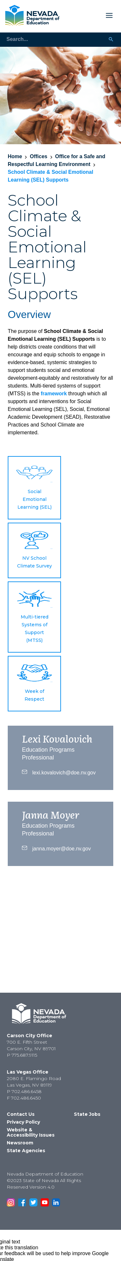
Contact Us (21, 1114)
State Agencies (26, 1150)
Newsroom (20, 1143)
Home (15, 156)
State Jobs (87, 1114)
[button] (34, 487)
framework (54, 393)
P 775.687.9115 (22, 1055)
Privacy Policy (23, 1122)
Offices (38, 156)
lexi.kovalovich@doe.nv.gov (59, 771)
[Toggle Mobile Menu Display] (89, 15)
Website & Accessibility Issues (31, 1132)
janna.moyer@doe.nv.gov (56, 847)
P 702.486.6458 (24, 1091)
